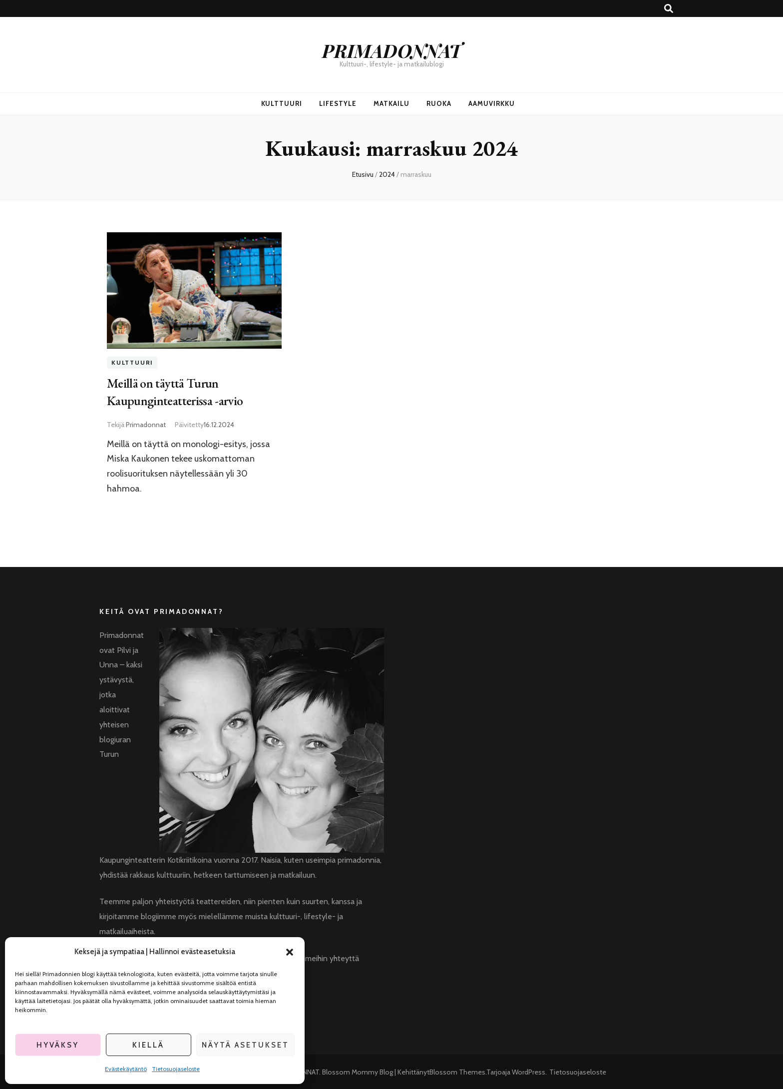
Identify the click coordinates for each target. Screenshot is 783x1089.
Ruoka (438, 103)
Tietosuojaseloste (176, 1069)
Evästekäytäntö (126, 1069)
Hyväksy (57, 1045)
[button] (290, 952)
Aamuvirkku (491, 103)
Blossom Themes (457, 1071)
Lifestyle (338, 103)
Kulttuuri (282, 103)
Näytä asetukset (245, 1045)
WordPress (528, 1071)
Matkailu (391, 103)
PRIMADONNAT (391, 50)
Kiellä (148, 1045)
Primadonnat (146, 423)
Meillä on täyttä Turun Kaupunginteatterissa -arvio (178, 391)
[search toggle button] (668, 8)
